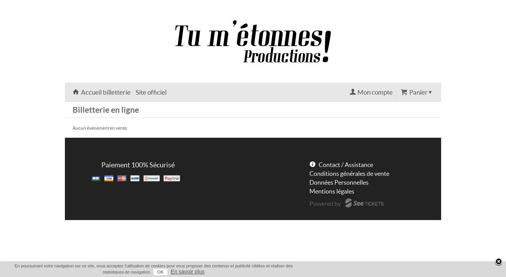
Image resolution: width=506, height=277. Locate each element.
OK (399, 272)
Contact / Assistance (346, 164)
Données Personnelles (339, 182)
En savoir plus (426, 272)
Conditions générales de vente (349, 173)
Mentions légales (331, 191)
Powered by (325, 203)
